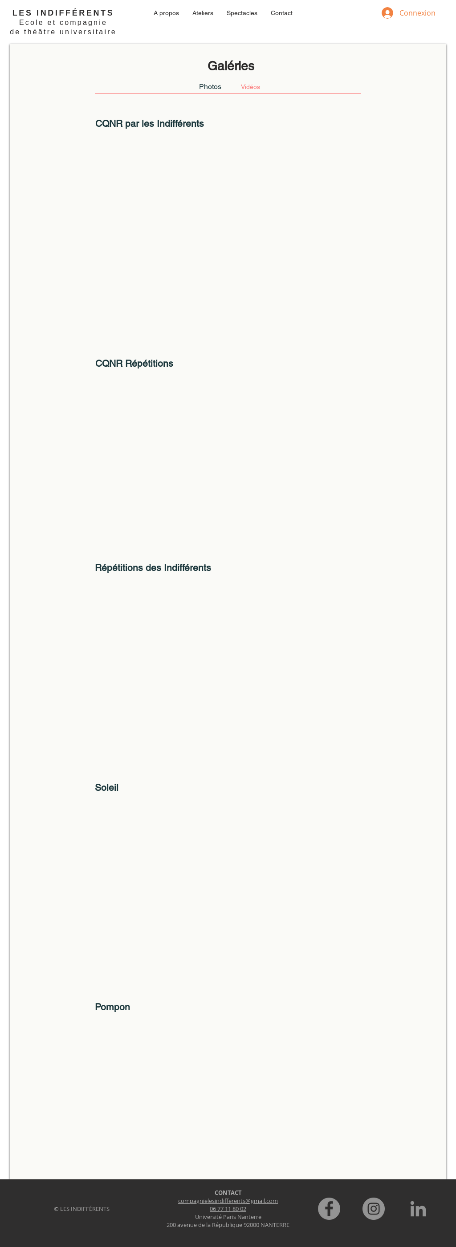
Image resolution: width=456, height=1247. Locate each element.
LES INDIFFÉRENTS (63, 12)
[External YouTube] (228, 230)
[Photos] (210, 86)
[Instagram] (373, 1209)
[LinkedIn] (418, 1209)
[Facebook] (329, 1209)
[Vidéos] (250, 87)
